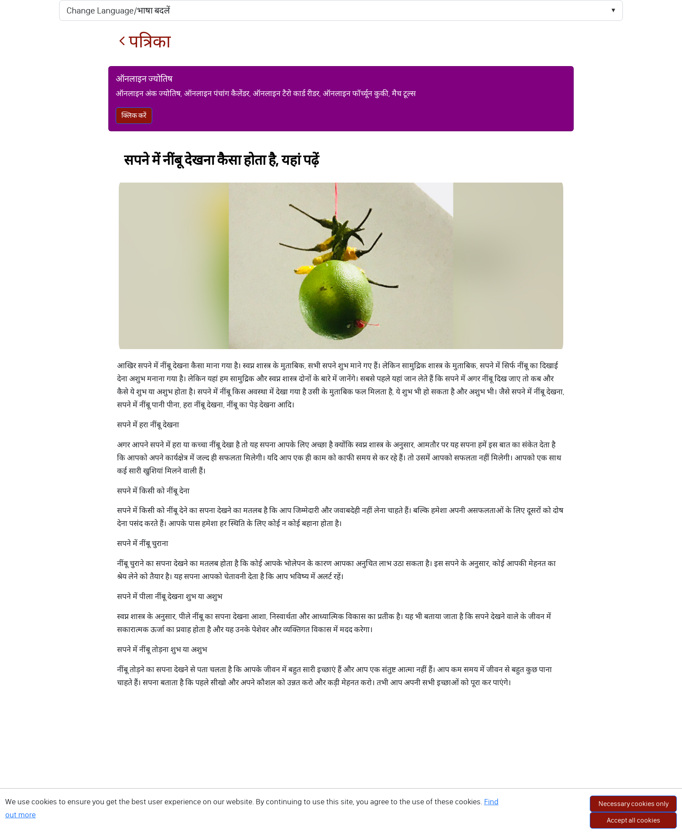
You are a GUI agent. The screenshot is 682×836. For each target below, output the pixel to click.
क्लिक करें (134, 115)
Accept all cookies (633, 820)
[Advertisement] (341, 771)
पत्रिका (144, 41)
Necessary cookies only (633, 803)
